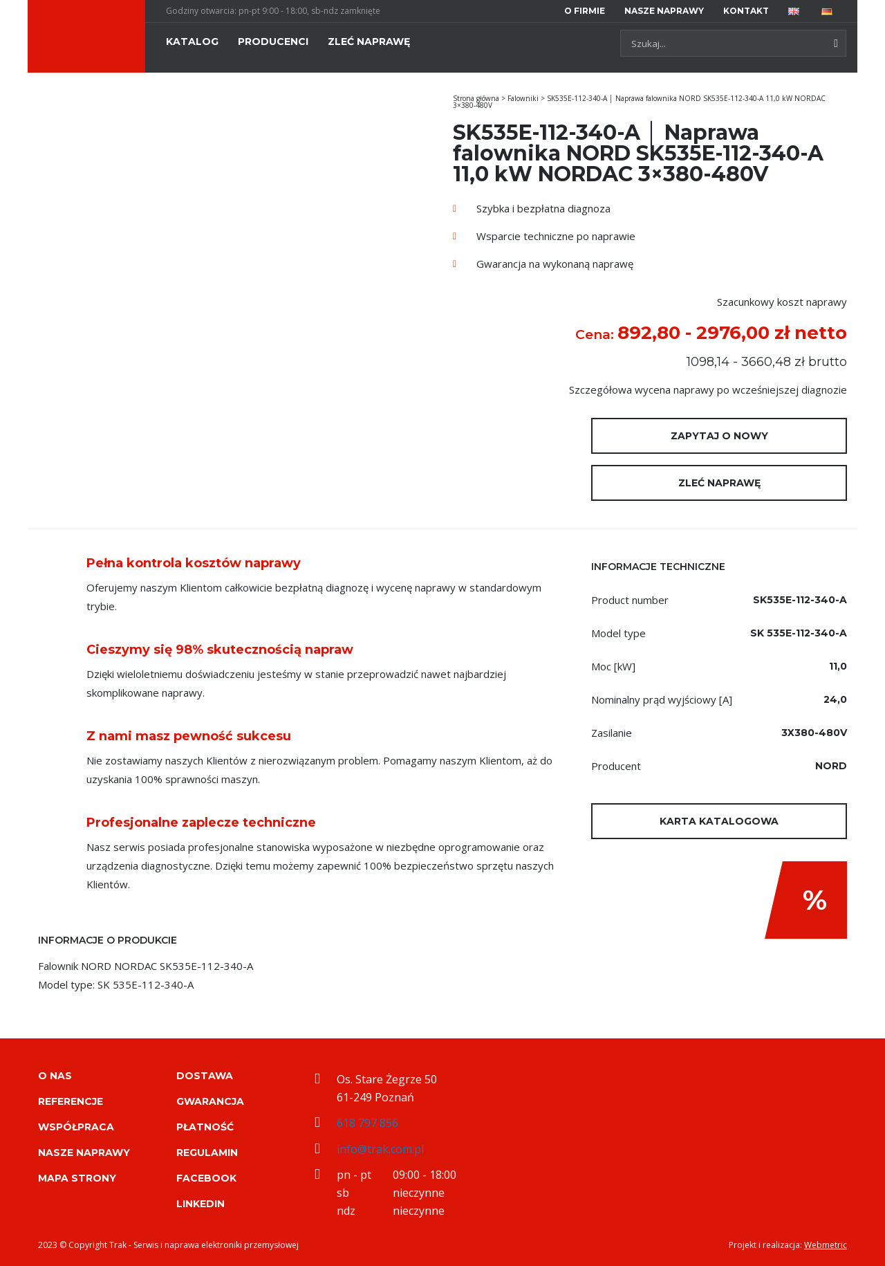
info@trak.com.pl (380, 1149)
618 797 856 (367, 1122)
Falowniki (523, 98)
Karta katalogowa (719, 821)
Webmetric (825, 1245)
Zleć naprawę (719, 483)
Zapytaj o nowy (719, 436)
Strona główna (476, 98)
